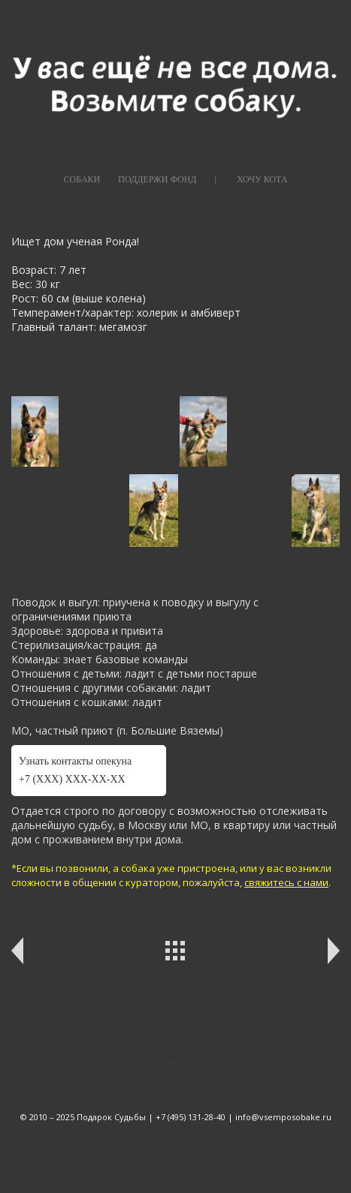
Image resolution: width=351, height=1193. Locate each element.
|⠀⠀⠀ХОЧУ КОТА (251, 179)
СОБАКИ (82, 179)
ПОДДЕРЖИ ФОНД (157, 179)
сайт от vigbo (175, 1139)
